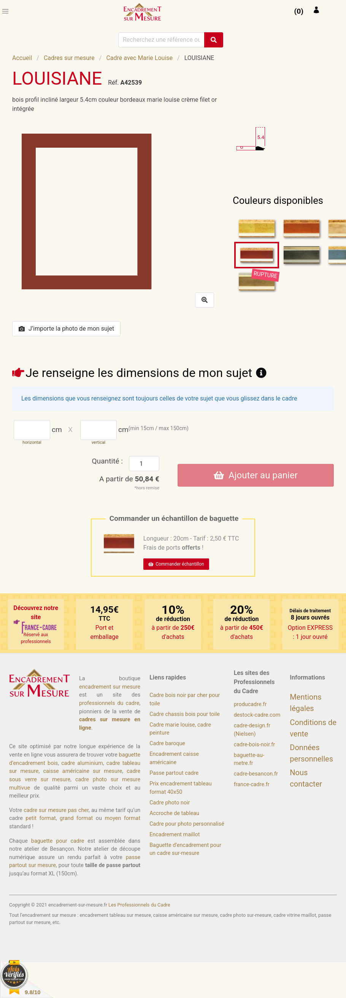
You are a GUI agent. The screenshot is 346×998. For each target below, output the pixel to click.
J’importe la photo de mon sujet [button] (66, 328)
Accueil (22, 57)
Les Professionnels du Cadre (139, 905)
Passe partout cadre (173, 773)
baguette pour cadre (57, 841)
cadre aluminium (82, 763)
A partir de (129, 479)
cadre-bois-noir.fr (254, 744)
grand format (76, 818)
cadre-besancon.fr (256, 774)
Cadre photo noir (169, 802)
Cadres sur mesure (69, 57)
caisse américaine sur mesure (82, 771)
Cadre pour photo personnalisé (186, 824)
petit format (40, 818)
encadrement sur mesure (109, 687)
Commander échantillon (176, 564)
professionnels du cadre (109, 703)
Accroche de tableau (174, 813)
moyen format (122, 818)
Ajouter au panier (256, 475)
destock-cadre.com (257, 715)
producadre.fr (250, 704)
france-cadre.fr (252, 784)
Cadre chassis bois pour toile (184, 714)
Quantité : (107, 461)
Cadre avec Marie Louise (139, 57)
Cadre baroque (167, 743)
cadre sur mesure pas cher (56, 810)
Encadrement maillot (174, 834)
